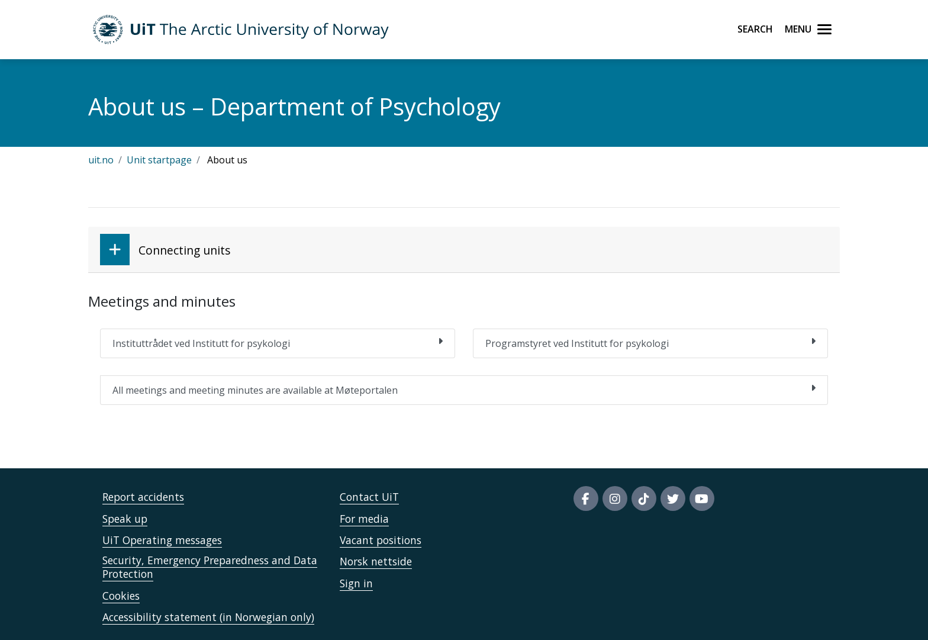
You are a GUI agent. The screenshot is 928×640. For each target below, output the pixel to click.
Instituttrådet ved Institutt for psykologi (277, 343)
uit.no (101, 159)
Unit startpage (159, 159)
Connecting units (165, 249)
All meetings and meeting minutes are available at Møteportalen (464, 390)
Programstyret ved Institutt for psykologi (650, 343)
